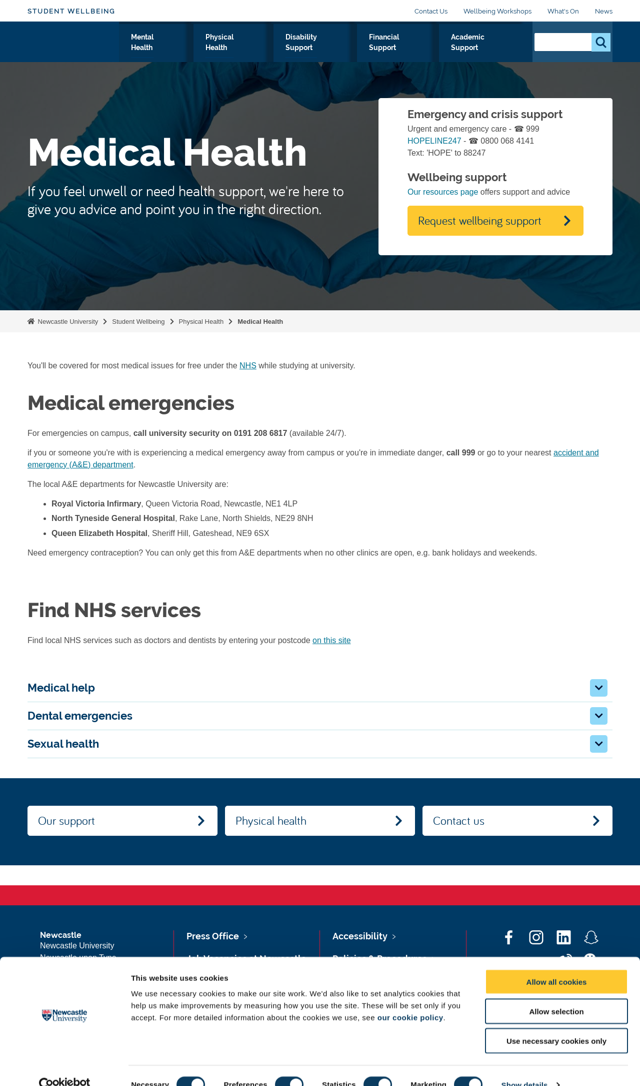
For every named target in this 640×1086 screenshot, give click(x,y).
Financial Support (412, 55)
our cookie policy (411, 998)
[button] (599, 688)
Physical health (271, 820)
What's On (563, 11)
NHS (248, 365)
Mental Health (205, 55)
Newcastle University (67, 321)
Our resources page (443, 192)
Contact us (458, 820)
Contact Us (431, 11)
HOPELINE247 (435, 141)
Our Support (146, 55)
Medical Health (260, 321)
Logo (73, 52)
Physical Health (269, 55)
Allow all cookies (556, 963)
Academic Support (486, 55)
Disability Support (339, 55)
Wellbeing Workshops (498, 11)
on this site (331, 640)
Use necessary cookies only (556, 1022)
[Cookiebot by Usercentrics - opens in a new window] (64, 1066)
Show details (525, 1066)
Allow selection (556, 992)
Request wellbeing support (480, 220)
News (603, 11)
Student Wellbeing (71, 11)
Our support (66, 820)
